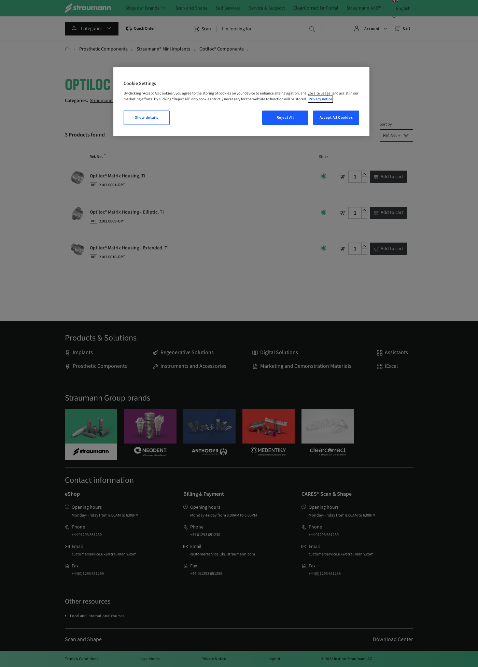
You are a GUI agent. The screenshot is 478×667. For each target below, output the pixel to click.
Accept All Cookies (336, 117)
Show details (146, 117)
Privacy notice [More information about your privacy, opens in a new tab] (320, 99)
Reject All (285, 117)
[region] (241, 101)
